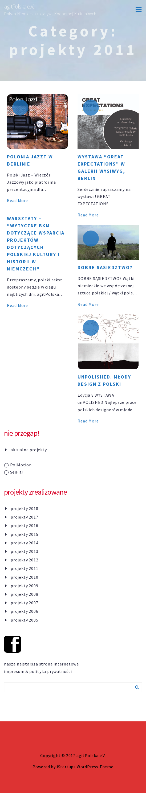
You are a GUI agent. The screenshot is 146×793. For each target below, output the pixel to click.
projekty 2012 (24, 559)
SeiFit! (13, 472)
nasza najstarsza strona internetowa (41, 664)
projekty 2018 (24, 508)
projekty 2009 (24, 585)
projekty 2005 (24, 620)
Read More (17, 200)
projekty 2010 (24, 577)
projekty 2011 (24, 568)
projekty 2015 (24, 534)
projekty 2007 (24, 602)
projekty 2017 (24, 517)
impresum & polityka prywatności (38, 671)
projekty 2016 (24, 525)
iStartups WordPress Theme (85, 766)
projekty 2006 (24, 611)
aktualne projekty (29, 449)
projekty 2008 (24, 594)
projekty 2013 (24, 551)
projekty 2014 (24, 542)
